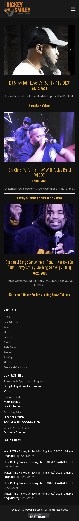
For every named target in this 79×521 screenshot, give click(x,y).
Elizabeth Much (14, 416)
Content (8, 337)
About (7, 362)
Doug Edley (11, 386)
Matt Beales (12, 401)
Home (7, 316)
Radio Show (10, 347)
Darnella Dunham (15, 432)
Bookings (8, 357)
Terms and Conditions (15, 367)
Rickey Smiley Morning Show (40, 294)
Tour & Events (11, 322)
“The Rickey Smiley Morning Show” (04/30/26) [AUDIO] (38, 483)
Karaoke (34, 105)
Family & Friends (27, 197)
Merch (7, 332)
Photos (7, 342)
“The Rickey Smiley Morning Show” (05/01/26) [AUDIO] (38, 462)
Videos (46, 105)
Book (6, 327)
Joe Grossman (31, 386)
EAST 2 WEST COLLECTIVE (22, 421)
